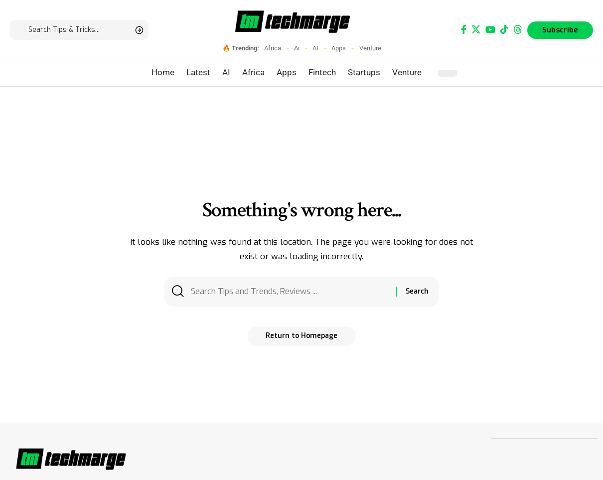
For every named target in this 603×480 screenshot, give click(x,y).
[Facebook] (463, 29)
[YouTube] (490, 29)
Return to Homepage (301, 338)
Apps (338, 48)
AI (315, 48)
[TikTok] (504, 29)
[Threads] (518, 29)
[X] (476, 29)
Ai (297, 48)
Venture (370, 48)
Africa (272, 48)
